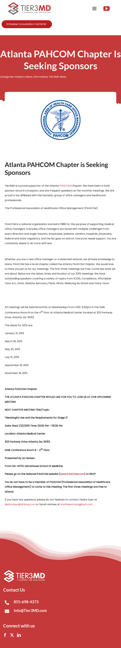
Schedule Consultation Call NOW (26, 24)
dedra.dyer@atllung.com (20, 504)
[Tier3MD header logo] (29, 3)
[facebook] (5, 635)
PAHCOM (65, 186)
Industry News (23, 77)
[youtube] (106, 8)
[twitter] (12, 635)
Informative (40, 77)
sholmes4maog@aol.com (76, 504)
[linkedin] (19, 635)
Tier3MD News (57, 77)
